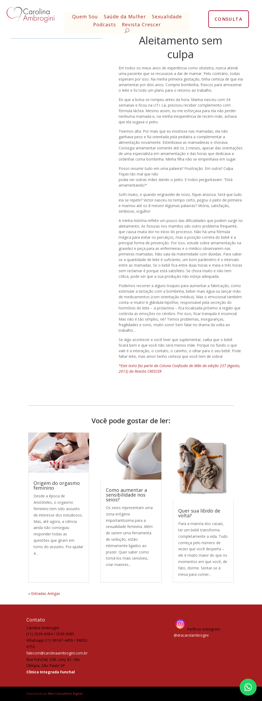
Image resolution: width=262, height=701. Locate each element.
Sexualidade (167, 17)
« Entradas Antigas (44, 593)
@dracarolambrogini (191, 635)
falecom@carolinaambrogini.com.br (57, 653)
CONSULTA (229, 19)
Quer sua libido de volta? (199, 513)
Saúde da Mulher (125, 17)
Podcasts (104, 25)
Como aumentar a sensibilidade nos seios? (126, 495)
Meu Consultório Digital (65, 693)
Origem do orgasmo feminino (57, 485)
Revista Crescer (141, 25)
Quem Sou (85, 17)
